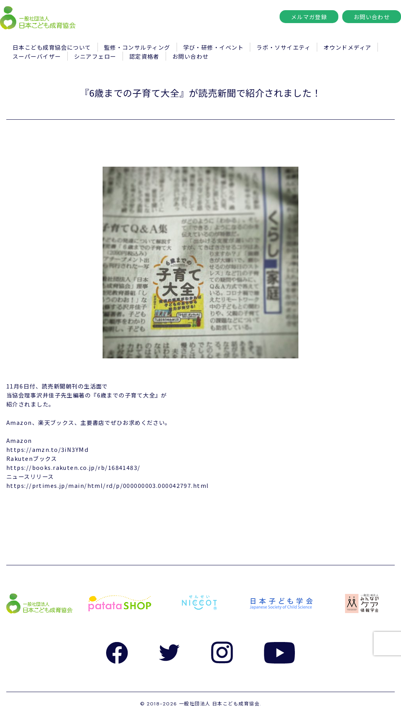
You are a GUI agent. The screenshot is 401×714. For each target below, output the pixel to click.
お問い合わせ (372, 17)
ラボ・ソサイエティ (283, 47)
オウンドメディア (347, 47)
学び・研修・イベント (213, 47)
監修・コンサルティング (137, 47)
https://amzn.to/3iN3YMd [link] (47, 449)
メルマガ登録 (309, 17)
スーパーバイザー (37, 56)
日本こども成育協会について (52, 47)
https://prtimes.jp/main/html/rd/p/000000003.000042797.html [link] (107, 485)
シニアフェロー (95, 56)
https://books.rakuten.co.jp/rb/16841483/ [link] (73, 467)
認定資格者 (144, 56)
